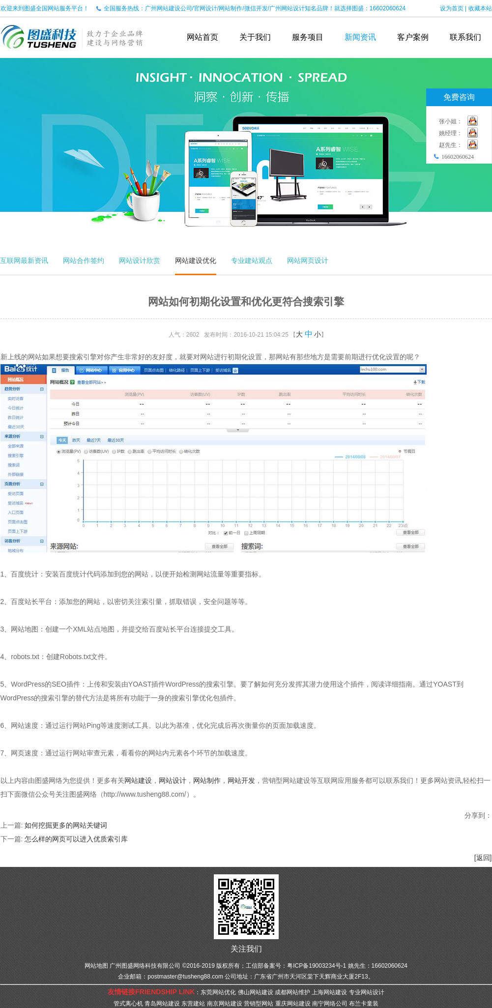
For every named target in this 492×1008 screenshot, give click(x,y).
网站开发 (241, 780)
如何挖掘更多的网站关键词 (66, 825)
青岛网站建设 (162, 1003)
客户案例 (413, 37)
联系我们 (465, 37)
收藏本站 (480, 8)
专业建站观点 (251, 260)
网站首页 (202, 37)
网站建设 (138, 780)
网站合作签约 (83, 260)
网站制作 (207, 780)
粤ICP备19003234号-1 (316, 965)
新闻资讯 (360, 37)
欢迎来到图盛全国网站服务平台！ (44, 8)
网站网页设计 (307, 260)
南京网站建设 (224, 1003)
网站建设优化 (195, 260)
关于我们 (255, 37)
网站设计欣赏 (139, 260)
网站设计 (172, 780)
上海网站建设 (329, 992)
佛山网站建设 (255, 992)
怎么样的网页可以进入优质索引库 (76, 839)
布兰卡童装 (363, 1003)
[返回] (483, 858)
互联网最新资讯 (24, 260)
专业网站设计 (366, 992)
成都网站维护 (292, 992)
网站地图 (96, 965)
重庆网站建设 (293, 1003)
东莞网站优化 (218, 992)
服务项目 (307, 37)
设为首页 (451, 8)
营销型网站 (258, 1003)
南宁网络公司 (329, 1003)
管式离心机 (128, 1003)
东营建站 (193, 1003)
